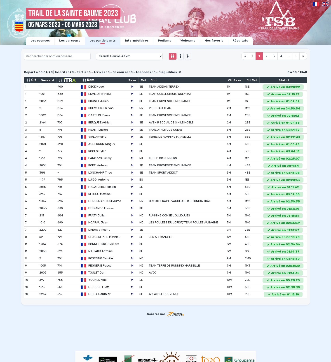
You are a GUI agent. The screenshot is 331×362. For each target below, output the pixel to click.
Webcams (188, 40)
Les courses (40, 40)
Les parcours (69, 40)
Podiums (164, 40)
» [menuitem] (303, 56)
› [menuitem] (296, 56)
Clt (31, 80)
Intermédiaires (137, 40)
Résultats (240, 40)
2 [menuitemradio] (266, 56)
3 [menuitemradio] (274, 56)
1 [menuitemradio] (259, 56)
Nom (88, 80)
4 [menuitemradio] (281, 56)
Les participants (102, 40)
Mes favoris (213, 40)
